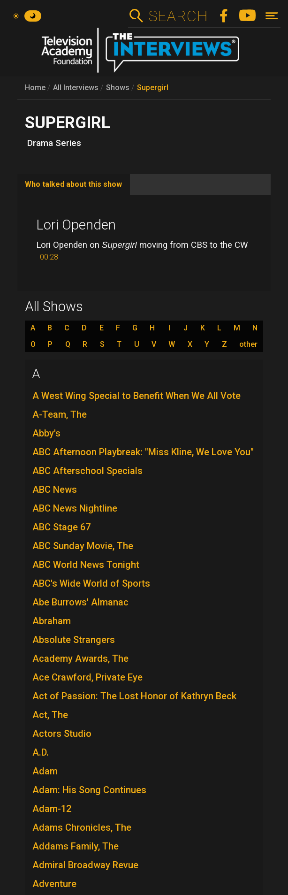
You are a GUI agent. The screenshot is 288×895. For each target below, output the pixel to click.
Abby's (46, 433)
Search (178, 16)
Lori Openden (76, 225)
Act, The (50, 714)
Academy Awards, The (80, 658)
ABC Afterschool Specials (87, 470)
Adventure (54, 883)
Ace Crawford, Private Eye (87, 677)
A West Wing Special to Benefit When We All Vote (136, 395)
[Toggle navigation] (271, 15)
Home (35, 87)
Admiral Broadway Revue (85, 865)
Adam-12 (51, 808)
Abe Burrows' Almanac (80, 602)
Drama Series (54, 143)
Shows (117, 87)
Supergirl (152, 87)
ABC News (54, 489)
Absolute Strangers (73, 639)
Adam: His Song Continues (89, 790)
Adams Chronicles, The (81, 827)
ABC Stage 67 (61, 527)
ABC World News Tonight (85, 564)
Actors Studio (61, 733)
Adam (45, 771)
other (248, 344)
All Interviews (76, 87)
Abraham (51, 621)
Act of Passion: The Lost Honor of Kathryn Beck (134, 696)
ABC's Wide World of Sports (91, 583)
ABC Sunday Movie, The (82, 545)
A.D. (40, 752)
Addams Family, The (75, 846)
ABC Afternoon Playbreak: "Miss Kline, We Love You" (143, 452)
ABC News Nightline (74, 508)
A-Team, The (59, 414)
